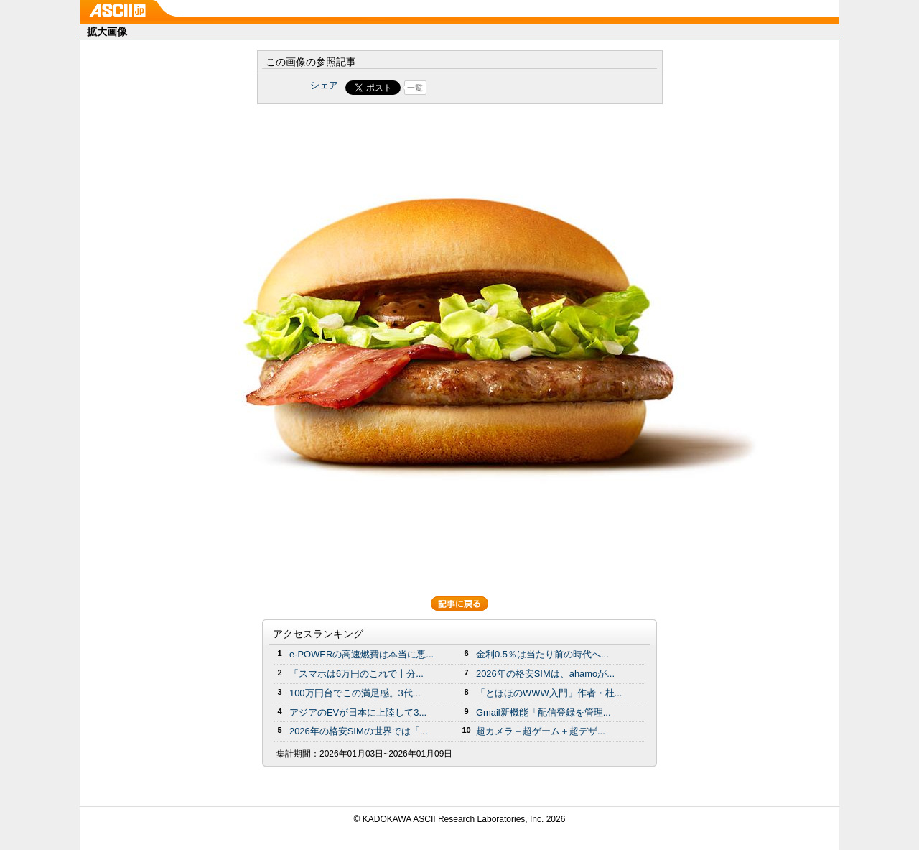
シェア (324, 85)
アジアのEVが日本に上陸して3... (357, 712)
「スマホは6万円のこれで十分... (356, 673)
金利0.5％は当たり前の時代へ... (542, 654)
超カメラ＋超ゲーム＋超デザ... (540, 731)
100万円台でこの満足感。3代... (355, 693)
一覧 (415, 87)
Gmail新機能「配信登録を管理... (543, 712)
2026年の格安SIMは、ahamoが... (545, 673)
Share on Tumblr (513, 87)
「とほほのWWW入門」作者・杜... (549, 693)
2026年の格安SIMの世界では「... (358, 731)
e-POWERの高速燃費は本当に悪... (361, 654)
